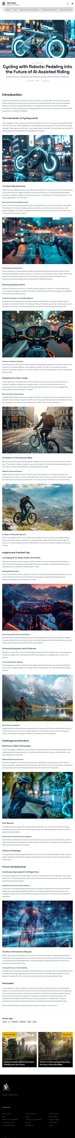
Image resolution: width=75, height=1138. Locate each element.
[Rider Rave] (10, 3)
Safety (28, 1116)
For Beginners (30, 1125)
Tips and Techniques (67, 10)
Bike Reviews (6, 10)
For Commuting (54, 1113)
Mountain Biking (37, 63)
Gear (15, 10)
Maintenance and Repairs (29, 10)
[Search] (68, 4)
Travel (51, 1125)
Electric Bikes (53, 1116)
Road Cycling (53, 1122)
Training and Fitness (49, 10)
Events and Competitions (34, 1119)
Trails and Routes (31, 1113)
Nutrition (28, 1122)
